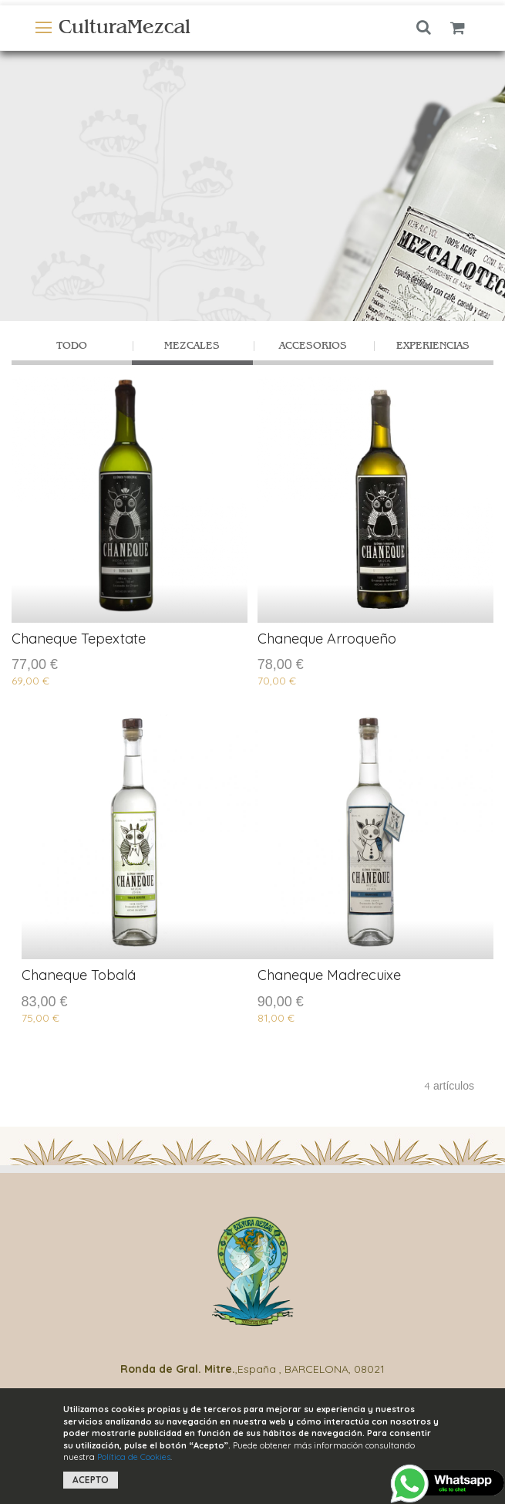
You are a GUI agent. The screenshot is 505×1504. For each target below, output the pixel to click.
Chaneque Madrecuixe (329, 975)
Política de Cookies (133, 1457)
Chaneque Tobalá (79, 975)
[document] (253, 1446)
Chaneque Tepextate (79, 638)
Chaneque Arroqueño (327, 638)
